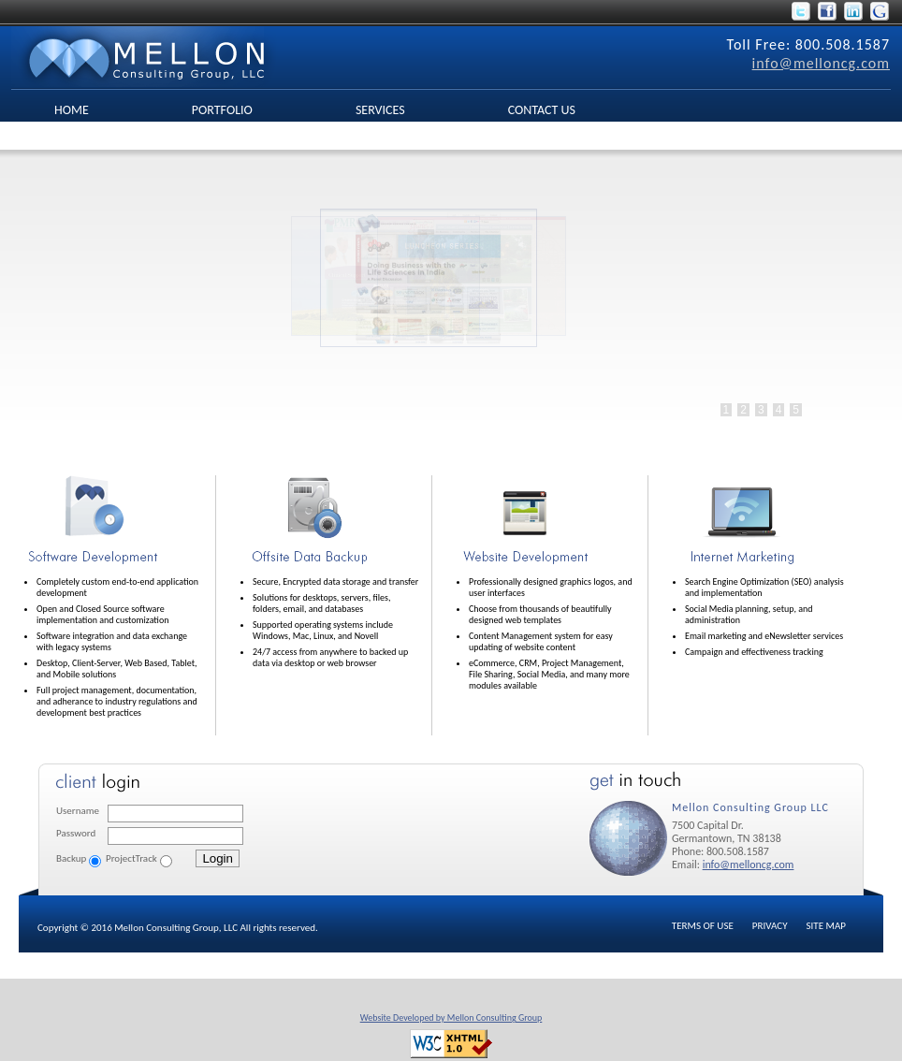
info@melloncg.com (821, 63)
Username (77, 811)
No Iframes (421, 309)
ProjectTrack (131, 858)
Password (75, 833)
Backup (71, 858)
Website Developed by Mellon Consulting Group (451, 1017)
